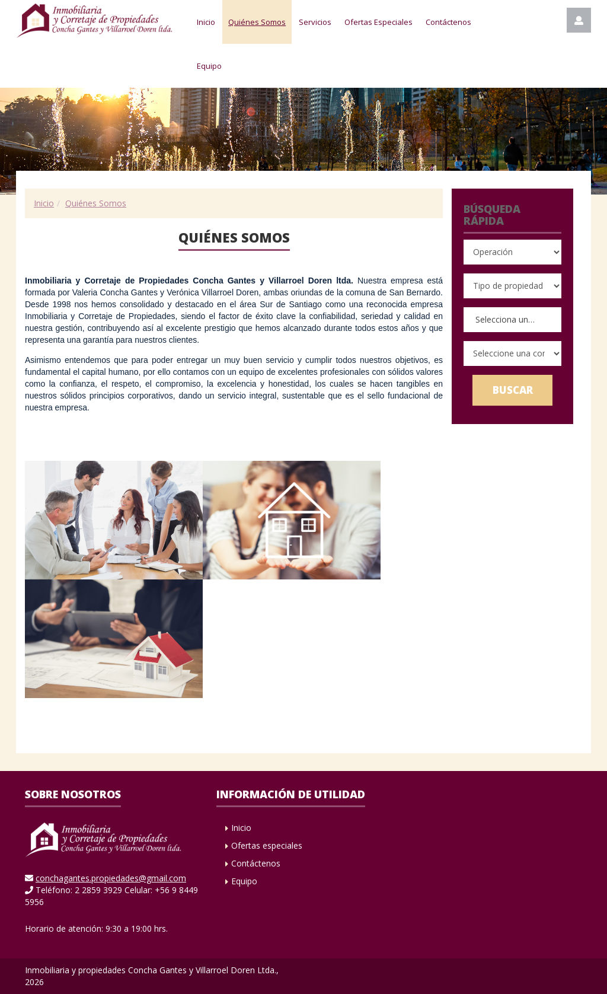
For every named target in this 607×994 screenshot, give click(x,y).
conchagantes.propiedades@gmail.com (111, 878)
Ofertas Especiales (378, 22)
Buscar (513, 390)
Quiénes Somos (257, 22)
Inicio (206, 22)
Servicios (315, 22)
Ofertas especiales (266, 845)
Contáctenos (448, 22)
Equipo (209, 65)
